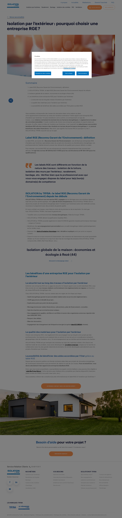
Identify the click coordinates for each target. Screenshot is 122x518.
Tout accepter (82, 73)
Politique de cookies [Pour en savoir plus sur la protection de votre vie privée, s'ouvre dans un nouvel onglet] (69, 68)
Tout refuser (69, 73)
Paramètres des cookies (43, 73)
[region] (62, 65)
